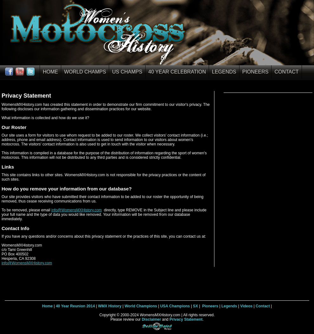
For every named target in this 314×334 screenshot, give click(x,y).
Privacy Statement (185, 319)
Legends (224, 71)
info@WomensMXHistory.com (76, 210)
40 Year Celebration (177, 71)
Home (50, 71)
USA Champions (175, 306)
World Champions (141, 306)
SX (195, 306)
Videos (246, 306)
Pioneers (255, 71)
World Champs (85, 71)
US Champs (127, 71)
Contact (286, 71)
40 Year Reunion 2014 (75, 306)
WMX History (109, 306)
